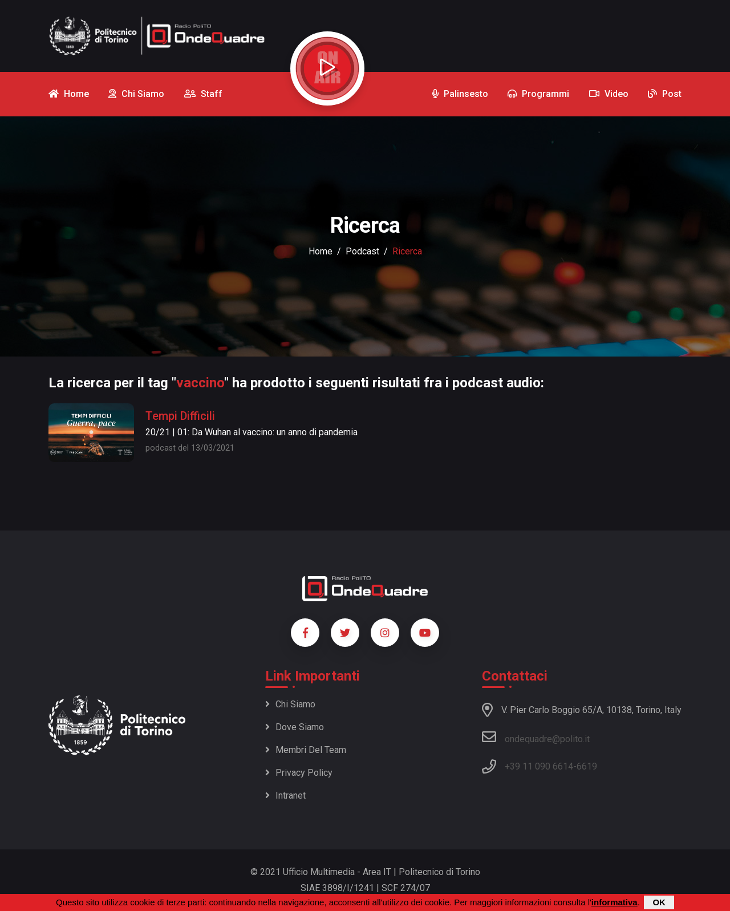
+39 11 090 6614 (539, 766)
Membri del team (305, 749)
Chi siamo (290, 704)
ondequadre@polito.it (536, 737)
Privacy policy (298, 772)
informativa (614, 902)
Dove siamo (294, 727)
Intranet (285, 795)
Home (320, 251)
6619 (587, 766)
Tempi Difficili (180, 416)
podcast (362, 251)
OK (659, 902)
